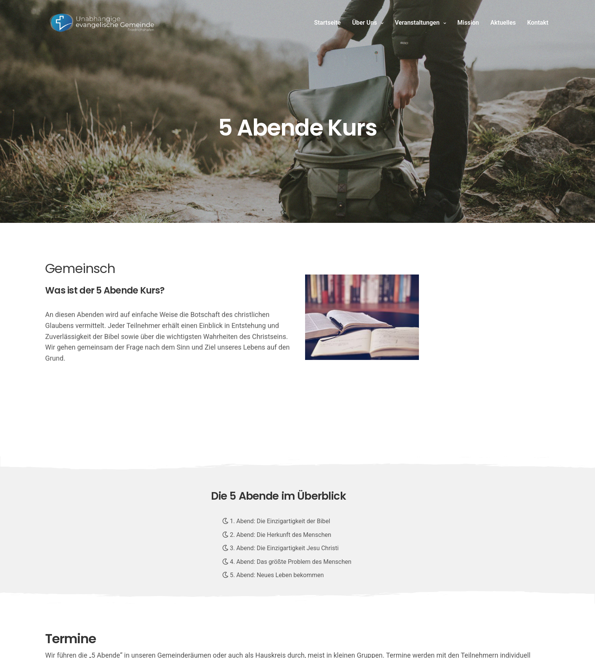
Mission (468, 22)
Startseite (327, 22)
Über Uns (364, 22)
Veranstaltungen (417, 22)
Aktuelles (503, 22)
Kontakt (537, 22)
